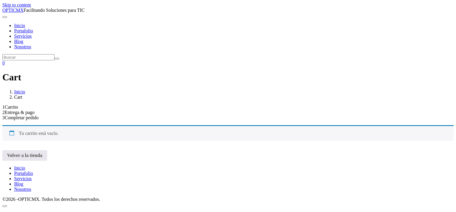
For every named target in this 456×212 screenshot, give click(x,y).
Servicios (23, 36)
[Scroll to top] (4, 206)
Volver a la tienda (24, 155)
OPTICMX (13, 10)
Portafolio (23, 30)
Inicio (19, 25)
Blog (18, 41)
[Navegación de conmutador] (4, 17)
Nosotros (22, 46)
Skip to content (16, 4)
